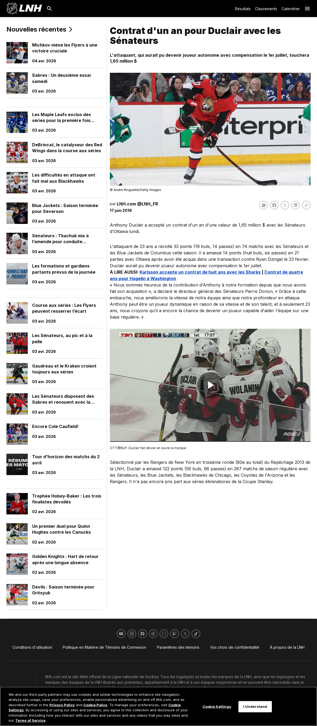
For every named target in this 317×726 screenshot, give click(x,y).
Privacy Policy (62, 705)
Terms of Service (30, 720)
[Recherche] (49, 8)
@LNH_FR (147, 204)
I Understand (255, 706)
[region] (158, 706)
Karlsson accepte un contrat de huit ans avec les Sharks (200, 272)
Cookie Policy (95, 705)
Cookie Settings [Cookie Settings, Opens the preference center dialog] (217, 706)
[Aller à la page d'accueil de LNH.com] (24, 8)
